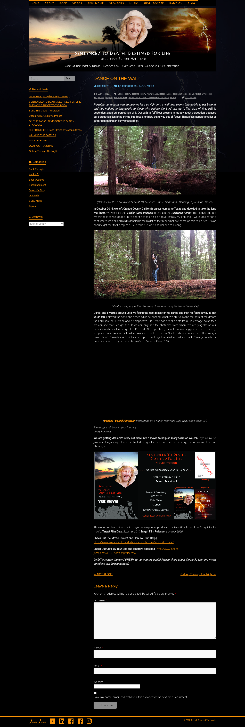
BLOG (191, 3)
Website (98, 682)
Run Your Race (120, 97)
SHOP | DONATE (153, 3)
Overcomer (207, 94)
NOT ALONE (103, 574)
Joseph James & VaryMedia (203, 720)
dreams (135, 94)
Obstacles (196, 94)
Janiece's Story (37, 190)
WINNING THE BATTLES (42, 135)
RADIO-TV (176, 3)
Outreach (34, 195)
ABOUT (49, 3)
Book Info (34, 174)
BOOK (63, 3)
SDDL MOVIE (96, 3)
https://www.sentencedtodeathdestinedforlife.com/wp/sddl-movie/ (134, 542)
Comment (100, 600)
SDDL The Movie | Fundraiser (44, 110)
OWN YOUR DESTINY (41, 145)
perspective (99, 97)
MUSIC (133, 3)
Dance (121, 94)
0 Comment (188, 97)
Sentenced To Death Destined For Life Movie (149, 97)
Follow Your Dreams (149, 94)
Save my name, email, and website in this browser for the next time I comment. (141, 697)
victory (173, 97)
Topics (32, 206)
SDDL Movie (146, 85)
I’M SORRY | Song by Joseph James (48, 96)
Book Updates (36, 179)
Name (98, 648)
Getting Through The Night (198, 574)
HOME (35, 3)
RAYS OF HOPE (38, 140)
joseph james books (182, 94)
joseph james (165, 94)
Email (98, 665)
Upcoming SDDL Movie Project (45, 116)
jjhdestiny (103, 85)
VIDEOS (77, 3)
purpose (108, 97)
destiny (128, 94)
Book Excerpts (36, 169)
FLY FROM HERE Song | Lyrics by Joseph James (55, 130)
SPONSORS (116, 3)
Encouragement (127, 85)
